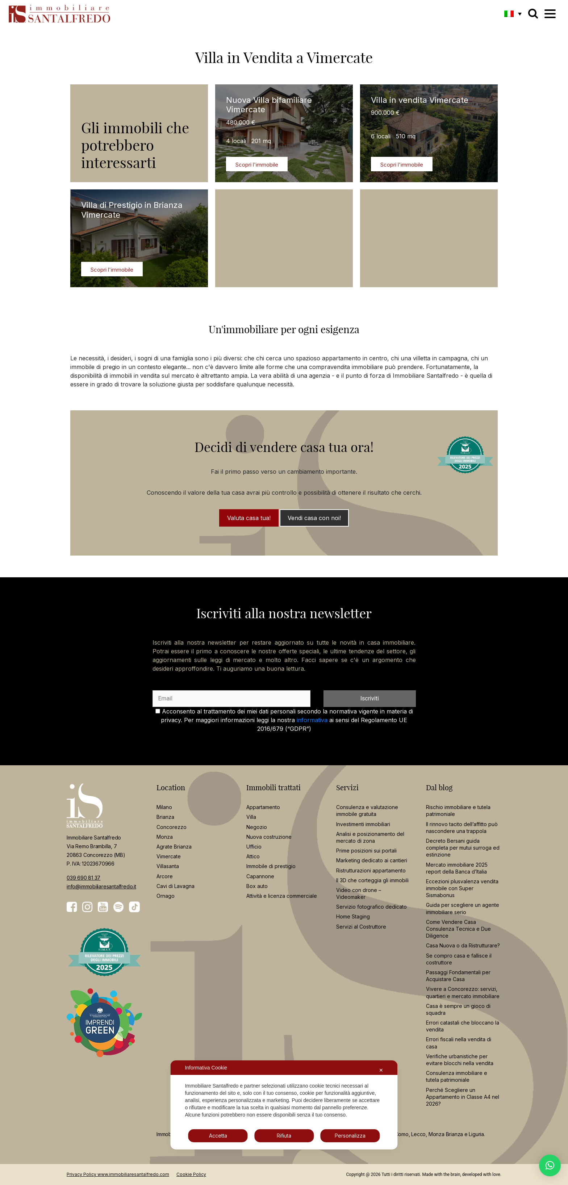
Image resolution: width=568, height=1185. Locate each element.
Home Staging (353, 916)
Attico (253, 856)
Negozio (256, 827)
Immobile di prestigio (271, 866)
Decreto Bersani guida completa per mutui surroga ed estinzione (463, 848)
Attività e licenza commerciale (281, 896)
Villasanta (167, 866)
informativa (312, 720)
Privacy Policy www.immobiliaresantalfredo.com (118, 1174)
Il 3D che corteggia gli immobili (372, 880)
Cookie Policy (191, 1174)
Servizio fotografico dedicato (371, 907)
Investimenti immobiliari (363, 824)
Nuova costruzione (269, 837)
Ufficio (254, 846)
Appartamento (263, 807)
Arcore (164, 876)
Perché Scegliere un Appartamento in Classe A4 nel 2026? (462, 1097)
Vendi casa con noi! (314, 518)
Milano (164, 807)
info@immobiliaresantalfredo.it (101, 886)
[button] (513, 13)
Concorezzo (171, 827)
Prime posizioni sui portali (366, 850)
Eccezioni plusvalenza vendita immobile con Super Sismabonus (462, 888)
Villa (251, 817)
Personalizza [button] (350, 1135)
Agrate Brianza (174, 846)
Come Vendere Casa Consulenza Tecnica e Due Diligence (458, 929)
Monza (164, 837)
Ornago (165, 896)
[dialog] (283, 1105)
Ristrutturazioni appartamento (371, 870)
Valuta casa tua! (249, 518)
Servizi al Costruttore (361, 927)
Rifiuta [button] (284, 1135)
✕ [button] (381, 1070)
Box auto (257, 886)
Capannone (260, 876)
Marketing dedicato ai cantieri (371, 860)
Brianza (165, 817)
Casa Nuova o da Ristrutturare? (463, 945)
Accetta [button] (218, 1135)
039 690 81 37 (83, 878)
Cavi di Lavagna (175, 886)
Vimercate (168, 856)
